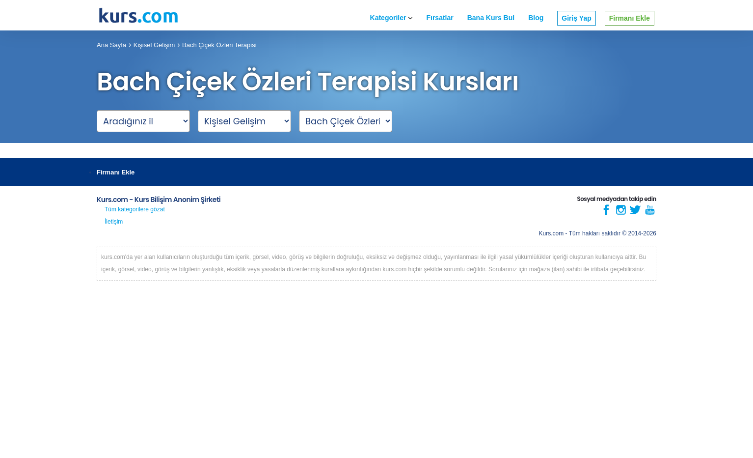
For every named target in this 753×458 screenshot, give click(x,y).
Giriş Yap (576, 18)
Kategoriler (391, 18)
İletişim (114, 221)
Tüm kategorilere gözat (135, 209)
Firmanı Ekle (629, 18)
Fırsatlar (439, 18)
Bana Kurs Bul (490, 18)
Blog (535, 18)
